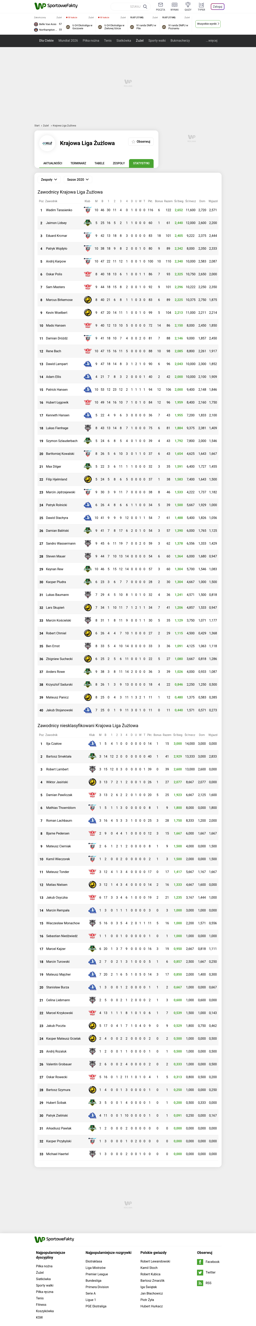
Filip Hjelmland (56, 479)
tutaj (109, 1310)
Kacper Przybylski (58, 1141)
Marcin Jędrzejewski (60, 492)
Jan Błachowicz (151, 1237)
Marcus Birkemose (59, 300)
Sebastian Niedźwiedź (62, 936)
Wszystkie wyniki (207, 23)
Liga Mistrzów (96, 1211)
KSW (39, 1261)
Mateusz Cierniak (58, 846)
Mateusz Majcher (58, 974)
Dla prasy (90, 1277)
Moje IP (121, 1282)
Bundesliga (93, 1224)
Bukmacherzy (180, 40)
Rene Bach (53, 351)
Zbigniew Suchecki (59, 659)
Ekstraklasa (94, 1205)
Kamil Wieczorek (58, 859)
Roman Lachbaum (59, 820)
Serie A (91, 1237)
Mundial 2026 (68, 40)
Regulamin (177, 1277)
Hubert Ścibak (56, 1103)
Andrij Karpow (56, 261)
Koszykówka (45, 1254)
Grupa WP (61, 1277)
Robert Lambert (57, 769)
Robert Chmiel (56, 633)
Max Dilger (53, 466)
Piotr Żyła (147, 1243)
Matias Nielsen (56, 885)
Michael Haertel (57, 1154)
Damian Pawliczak (59, 795)
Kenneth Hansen (57, 415)
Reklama (161, 1277)
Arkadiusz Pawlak (58, 1128)
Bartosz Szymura (58, 1090)
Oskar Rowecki (56, 1077)
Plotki (109, 1282)
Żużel (140, 40)
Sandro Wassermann (61, 543)
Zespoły (119, 163)
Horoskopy (55, 1282)
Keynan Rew (54, 569)
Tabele (99, 163)
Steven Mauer (55, 556)
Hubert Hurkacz (151, 1250)
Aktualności (52, 163)
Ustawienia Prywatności (136, 1277)
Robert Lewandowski (155, 1205)
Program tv (73, 1282)
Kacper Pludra (56, 582)
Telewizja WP (93, 1282)
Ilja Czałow (54, 744)
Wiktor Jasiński (57, 782)
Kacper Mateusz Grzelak (63, 1038)
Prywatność (108, 1277)
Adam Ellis (53, 377)
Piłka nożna (91, 40)
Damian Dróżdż (57, 338)
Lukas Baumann (57, 595)
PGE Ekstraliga (96, 1250)
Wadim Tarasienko (59, 210)
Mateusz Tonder (57, 872)
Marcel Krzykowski (59, 1013)
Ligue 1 (91, 1243)
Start (37, 125)
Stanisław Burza (57, 987)
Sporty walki (157, 40)
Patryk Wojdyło (56, 248)
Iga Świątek (148, 1230)
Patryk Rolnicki (56, 505)
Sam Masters (55, 287)
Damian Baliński (57, 531)
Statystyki (141, 163)
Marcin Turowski (58, 962)
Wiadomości (138, 1282)
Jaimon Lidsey (56, 223)
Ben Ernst (53, 646)
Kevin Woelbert (56, 313)
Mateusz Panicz (57, 697)
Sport (153, 1282)
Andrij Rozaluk (56, 1051)
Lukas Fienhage (57, 428)
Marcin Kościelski (58, 620)
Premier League (97, 1218)
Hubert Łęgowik (57, 402)
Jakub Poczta (56, 1026)
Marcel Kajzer (56, 949)
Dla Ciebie (46, 40)
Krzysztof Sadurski (59, 684)
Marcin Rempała (57, 910)
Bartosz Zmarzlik (152, 1224)
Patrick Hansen (57, 390)
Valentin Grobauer (59, 1064)
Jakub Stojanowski (59, 710)
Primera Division (97, 1230)
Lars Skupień (55, 608)
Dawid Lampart (57, 364)
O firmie (76, 1277)
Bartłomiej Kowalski (60, 454)
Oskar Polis (54, 274)
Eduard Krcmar (56, 236)
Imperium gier (169, 1282)
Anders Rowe (55, 672)
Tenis (108, 40)
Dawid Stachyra (57, 518)
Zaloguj (217, 6)
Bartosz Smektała (58, 756)
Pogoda (39, 1282)
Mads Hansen (56, 325)
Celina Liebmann (58, 1000)
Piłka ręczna (44, 1235)
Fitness (41, 1248)
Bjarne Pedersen (57, 833)
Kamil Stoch (148, 1211)
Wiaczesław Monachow (63, 923)
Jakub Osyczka (57, 897)
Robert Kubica (150, 1218)
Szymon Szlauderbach (62, 441)
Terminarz (78, 163)
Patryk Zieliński (57, 1115)
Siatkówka (123, 40)
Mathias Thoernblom (61, 808)
